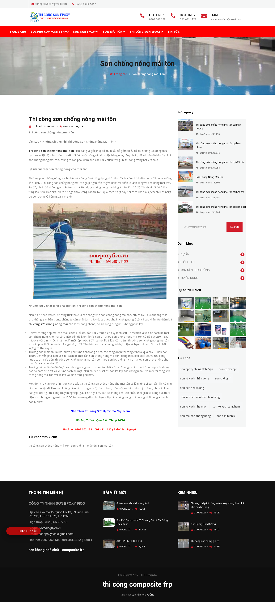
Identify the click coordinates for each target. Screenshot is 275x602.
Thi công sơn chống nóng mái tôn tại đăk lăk (220, 162)
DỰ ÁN (184, 254)
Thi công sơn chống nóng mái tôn (72, 119)
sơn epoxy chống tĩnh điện (196, 369)
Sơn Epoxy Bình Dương (203, 524)
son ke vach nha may (193, 406)
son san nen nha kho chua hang (200, 397)
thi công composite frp (137, 584)
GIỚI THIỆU (187, 262)
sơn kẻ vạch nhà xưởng (194, 378)
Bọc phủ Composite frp (50, 31)
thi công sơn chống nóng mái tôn (51, 324)
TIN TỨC (173, 31)
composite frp (73, 550)
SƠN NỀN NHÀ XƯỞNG (195, 270)
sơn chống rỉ (222, 378)
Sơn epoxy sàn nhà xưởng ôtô (132, 503)
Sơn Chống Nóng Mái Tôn (209, 177)
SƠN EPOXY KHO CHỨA (129, 541)
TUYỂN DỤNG (189, 278)
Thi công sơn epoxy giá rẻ (205, 541)
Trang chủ (18, 31)
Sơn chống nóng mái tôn (137, 64)
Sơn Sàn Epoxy (85, 31)
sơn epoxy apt (228, 369)
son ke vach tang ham (226, 406)
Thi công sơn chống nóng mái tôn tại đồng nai (221, 206)
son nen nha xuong (192, 388)
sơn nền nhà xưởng (143, 594)
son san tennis (226, 416)
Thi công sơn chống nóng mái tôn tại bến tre (220, 191)
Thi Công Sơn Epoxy (146, 31)
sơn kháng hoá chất (44, 550)
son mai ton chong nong (195, 416)
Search (234, 226)
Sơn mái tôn (114, 31)
